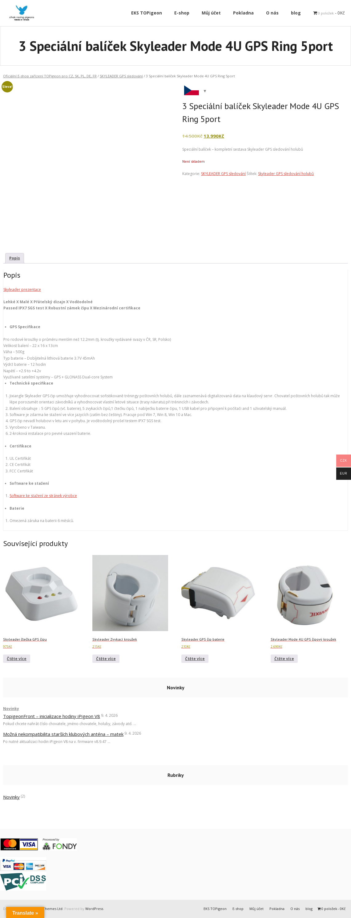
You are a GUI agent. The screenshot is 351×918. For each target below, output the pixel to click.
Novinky (11, 708)
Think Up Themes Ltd (45, 908)
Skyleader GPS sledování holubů (286, 173)
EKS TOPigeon (215, 908)
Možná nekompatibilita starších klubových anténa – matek (63, 734)
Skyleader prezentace (22, 289)
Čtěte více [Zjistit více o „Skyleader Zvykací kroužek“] (106, 658)
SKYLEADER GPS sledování (121, 76)
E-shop (238, 908)
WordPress (94, 908)
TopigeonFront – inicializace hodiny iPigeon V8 (51, 716)
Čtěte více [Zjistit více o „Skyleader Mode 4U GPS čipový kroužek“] (284, 658)
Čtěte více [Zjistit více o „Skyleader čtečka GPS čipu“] (16, 658)
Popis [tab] (14, 258)
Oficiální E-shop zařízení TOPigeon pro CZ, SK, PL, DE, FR (50, 76)
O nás (295, 908)
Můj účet (256, 908)
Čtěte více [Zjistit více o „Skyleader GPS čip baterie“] (195, 658)
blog (309, 908)
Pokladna (276, 908)
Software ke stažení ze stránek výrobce (43, 495)
